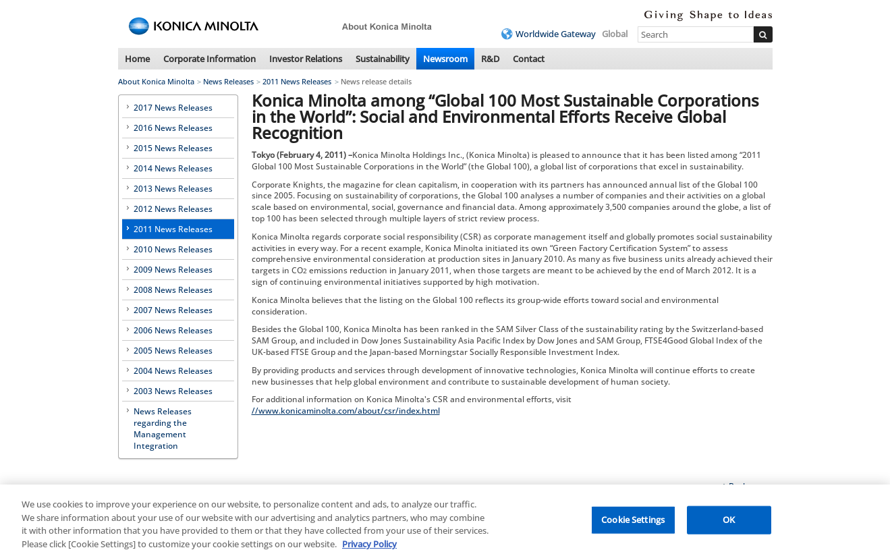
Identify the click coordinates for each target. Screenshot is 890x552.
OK (729, 524)
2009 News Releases (173, 269)
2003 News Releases (173, 391)
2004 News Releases (173, 371)
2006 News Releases (173, 330)
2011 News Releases (296, 81)
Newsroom (445, 59)
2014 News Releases (173, 168)
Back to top (751, 486)
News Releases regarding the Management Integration (163, 428)
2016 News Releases (173, 128)
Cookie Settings (633, 524)
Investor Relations (305, 59)
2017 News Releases (173, 107)
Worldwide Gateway (556, 34)
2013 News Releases (173, 188)
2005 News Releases (173, 350)
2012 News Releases (173, 209)
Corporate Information (209, 59)
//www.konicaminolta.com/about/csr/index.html (346, 410)
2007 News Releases (173, 310)
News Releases (228, 81)
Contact (529, 59)
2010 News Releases (173, 249)
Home (137, 59)
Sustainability (383, 59)
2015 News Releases (173, 148)
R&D (490, 59)
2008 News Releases (173, 290)
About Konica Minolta (156, 81)
